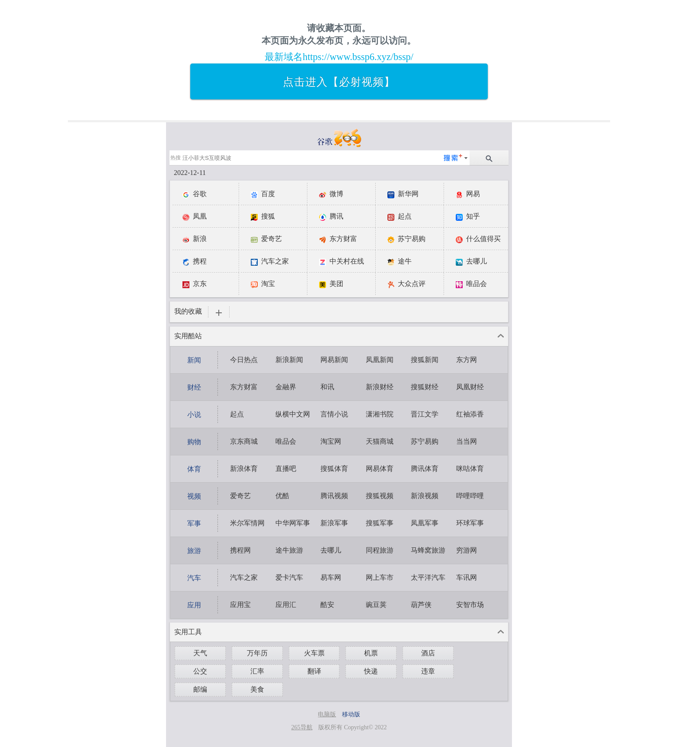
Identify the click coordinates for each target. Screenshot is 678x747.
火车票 (314, 653)
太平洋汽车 (428, 577)
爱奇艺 (240, 495)
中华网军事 (292, 523)
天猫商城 (379, 441)
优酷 (282, 495)
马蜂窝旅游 (428, 550)
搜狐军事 (379, 523)
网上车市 (379, 577)
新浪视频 (424, 495)
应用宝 (240, 604)
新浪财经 (379, 387)
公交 (200, 671)
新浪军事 (334, 523)
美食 (257, 689)
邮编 (200, 689)
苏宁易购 (424, 441)
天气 (200, 653)
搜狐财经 (424, 387)
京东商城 (244, 441)
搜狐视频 (379, 495)
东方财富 (244, 387)
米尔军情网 (247, 523)
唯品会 (285, 441)
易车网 (330, 577)
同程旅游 (379, 550)
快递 (371, 671)
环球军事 (470, 523)
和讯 (327, 387)
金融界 (285, 387)
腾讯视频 (334, 495)
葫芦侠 (421, 604)
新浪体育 (244, 468)
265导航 (302, 727)
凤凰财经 (470, 387)
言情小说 (334, 414)
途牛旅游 (289, 550)
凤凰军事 (424, 523)
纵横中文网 (292, 414)
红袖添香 (470, 414)
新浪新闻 (289, 359)
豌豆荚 (376, 604)
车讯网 (466, 577)
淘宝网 (330, 441)
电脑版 (327, 714)
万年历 (257, 653)
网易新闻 (334, 359)
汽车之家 (244, 577)
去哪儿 (330, 550)
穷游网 (466, 550)
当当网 (466, 441)
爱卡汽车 (289, 577)
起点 (237, 414)
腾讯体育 (424, 468)
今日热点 (244, 359)
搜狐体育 (334, 468)
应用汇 (285, 604)
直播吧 (285, 468)
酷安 (327, 604)
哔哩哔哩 (470, 495)
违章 (428, 671)
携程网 (240, 550)
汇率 (257, 671)
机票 (371, 653)
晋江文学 (424, 414)
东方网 (466, 359)
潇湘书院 (379, 414)
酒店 (428, 653)
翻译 (314, 671)
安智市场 (470, 604)
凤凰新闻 (379, 359)
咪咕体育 (470, 468)
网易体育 (379, 468)
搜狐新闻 (424, 359)
